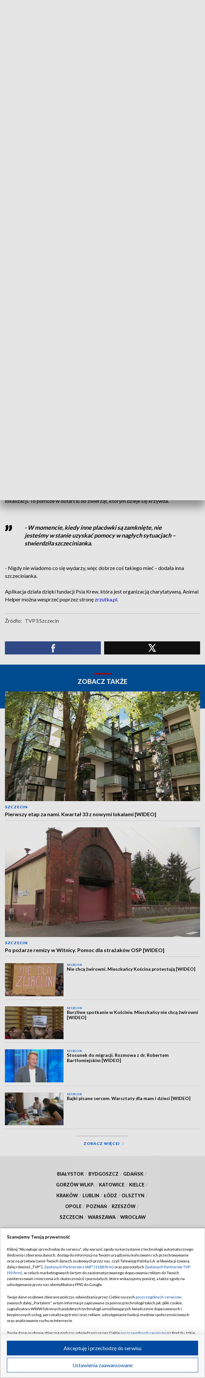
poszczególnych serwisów (158, 1297)
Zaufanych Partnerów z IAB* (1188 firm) (79, 1266)
